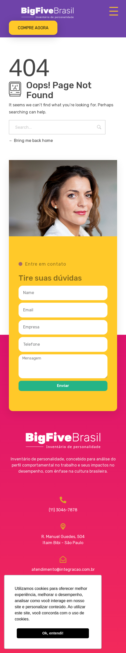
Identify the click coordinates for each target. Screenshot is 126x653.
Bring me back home (31, 140)
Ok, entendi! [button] (52, 633)
